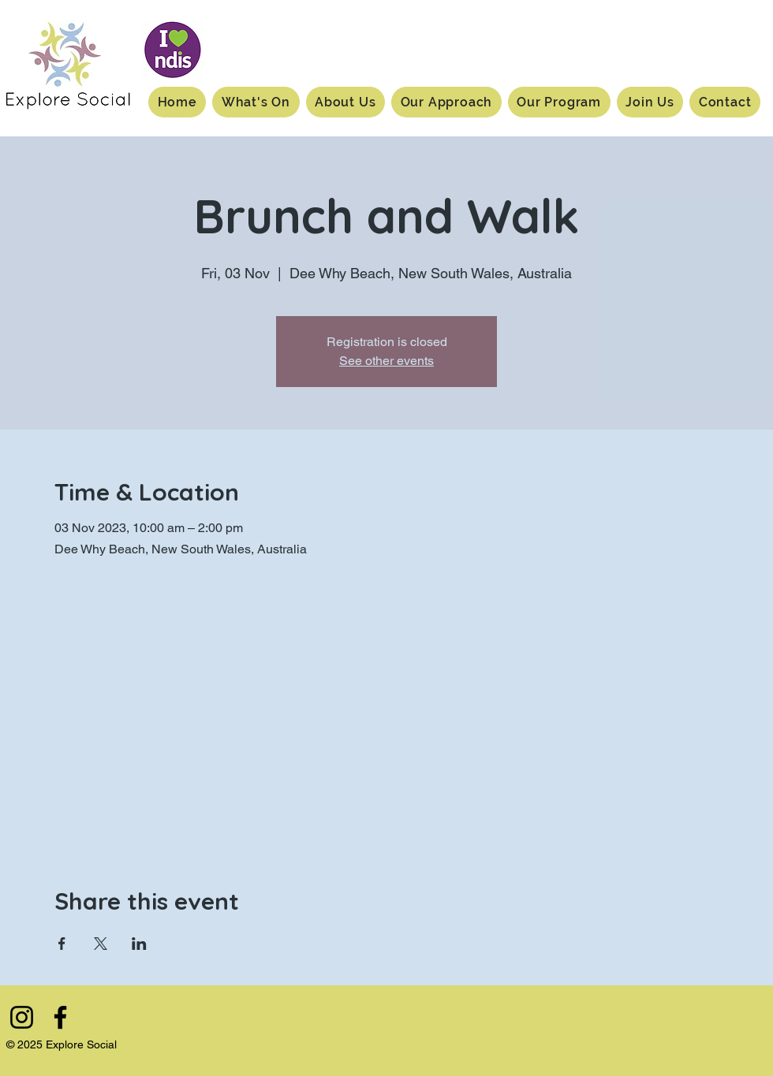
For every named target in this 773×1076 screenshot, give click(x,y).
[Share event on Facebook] (61, 943)
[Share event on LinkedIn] (139, 943)
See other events (386, 360)
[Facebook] (60, 1017)
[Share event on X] (100, 943)
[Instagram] (21, 1017)
